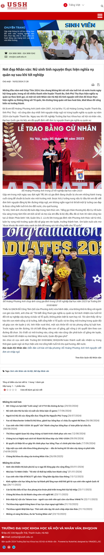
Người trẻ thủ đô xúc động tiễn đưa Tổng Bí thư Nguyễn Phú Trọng (36, 418)
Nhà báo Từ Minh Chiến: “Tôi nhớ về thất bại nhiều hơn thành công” (37, 474)
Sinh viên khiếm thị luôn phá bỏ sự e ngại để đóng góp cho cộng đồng (37, 470)
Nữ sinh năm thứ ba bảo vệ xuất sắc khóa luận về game (31, 414)
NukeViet (73, 544)
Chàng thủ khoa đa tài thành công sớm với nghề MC (30, 497)
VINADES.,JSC (94, 544)
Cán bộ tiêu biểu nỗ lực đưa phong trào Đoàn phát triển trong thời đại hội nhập (41, 492)
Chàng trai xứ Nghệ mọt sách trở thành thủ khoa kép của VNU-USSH (37, 441)
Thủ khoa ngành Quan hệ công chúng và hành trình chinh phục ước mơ (38, 436)
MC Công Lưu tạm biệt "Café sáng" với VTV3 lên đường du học (35, 409)
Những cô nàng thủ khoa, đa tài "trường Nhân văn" (29, 517)
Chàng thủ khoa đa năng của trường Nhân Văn (27, 459)
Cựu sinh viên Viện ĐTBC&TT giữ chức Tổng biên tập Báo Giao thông (37, 479)
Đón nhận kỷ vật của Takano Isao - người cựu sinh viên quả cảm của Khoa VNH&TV (44, 502)
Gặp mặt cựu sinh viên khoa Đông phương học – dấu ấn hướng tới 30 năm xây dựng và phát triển (50, 451)
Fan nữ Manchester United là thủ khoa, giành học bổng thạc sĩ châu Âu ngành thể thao (45, 423)
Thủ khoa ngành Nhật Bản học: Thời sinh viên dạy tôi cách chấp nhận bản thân (42, 512)
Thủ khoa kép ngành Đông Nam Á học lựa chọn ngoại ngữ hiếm (35, 507)
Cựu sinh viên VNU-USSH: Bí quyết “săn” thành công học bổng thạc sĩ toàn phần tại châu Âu (48, 428)
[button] (71, 6)
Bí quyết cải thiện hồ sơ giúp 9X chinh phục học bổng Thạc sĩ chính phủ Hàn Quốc (43, 446)
